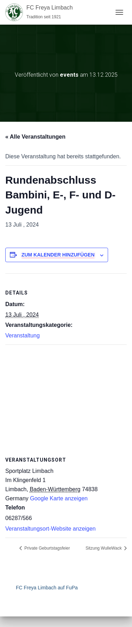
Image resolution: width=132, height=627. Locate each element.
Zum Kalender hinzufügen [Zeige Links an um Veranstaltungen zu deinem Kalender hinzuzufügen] (58, 255)
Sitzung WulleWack (104, 548)
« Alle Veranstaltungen (35, 137)
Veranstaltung (22, 335)
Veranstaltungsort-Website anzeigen (50, 529)
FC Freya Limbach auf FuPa (47, 587)
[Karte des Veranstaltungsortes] (66, 395)
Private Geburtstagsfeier (46, 548)
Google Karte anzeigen (59, 498)
